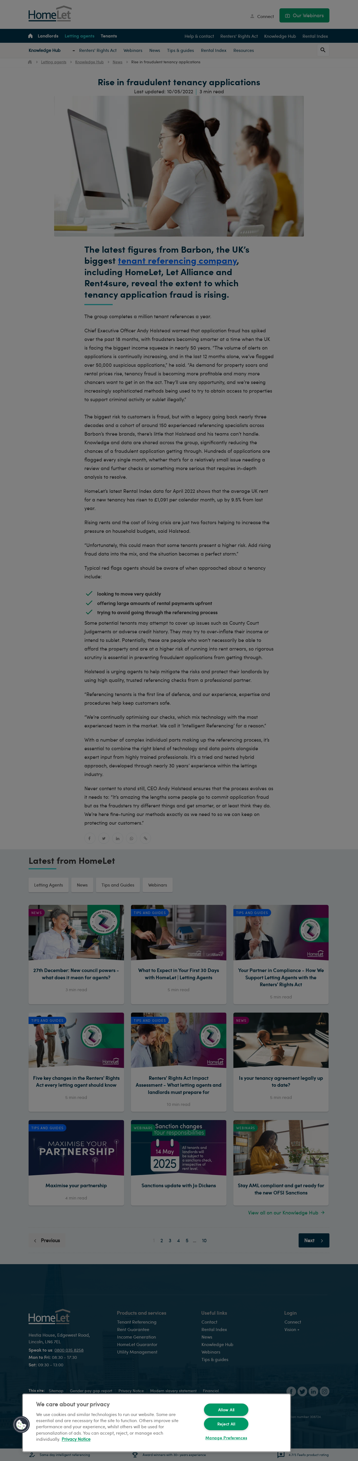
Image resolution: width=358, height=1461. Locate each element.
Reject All (226, 1424)
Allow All (226, 1409)
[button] (21, 1425)
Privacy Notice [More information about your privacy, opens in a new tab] (76, 1439)
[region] (156, 1423)
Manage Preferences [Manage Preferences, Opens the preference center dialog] (226, 1437)
